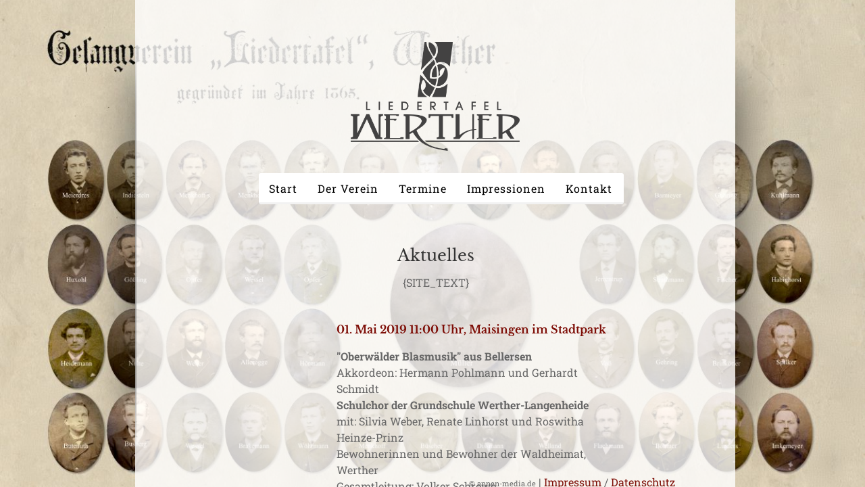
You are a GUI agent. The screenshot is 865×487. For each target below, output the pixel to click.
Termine (423, 188)
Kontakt (589, 188)
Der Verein (348, 188)
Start (283, 188)
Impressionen (506, 188)
